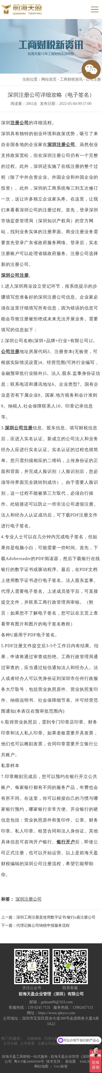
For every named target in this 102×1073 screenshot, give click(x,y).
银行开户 (66, 842)
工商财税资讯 (71, 79)
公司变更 (27, 1043)
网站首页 (49, 79)
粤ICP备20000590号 (29, 1061)
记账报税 (34, 1038)
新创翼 (70, 1061)
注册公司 (19, 122)
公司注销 (10, 1043)
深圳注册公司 (61, 144)
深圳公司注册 (15, 275)
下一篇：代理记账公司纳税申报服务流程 (35, 925)
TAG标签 (61, 1066)
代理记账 (51, 1038)
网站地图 (41, 1066)
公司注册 (93, 79)
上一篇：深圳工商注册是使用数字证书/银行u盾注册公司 (48, 917)
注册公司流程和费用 (53, 1043)
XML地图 (87, 1061)
